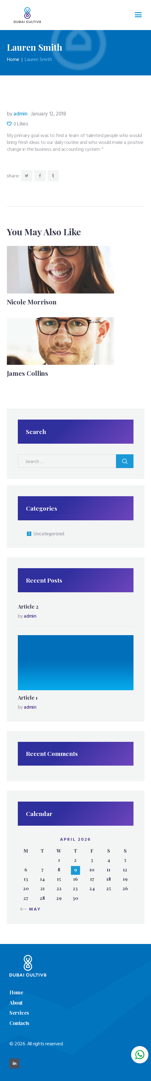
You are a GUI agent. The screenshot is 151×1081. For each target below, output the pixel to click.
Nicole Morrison (32, 302)
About (16, 1002)
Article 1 (28, 697)
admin (17, 114)
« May (32, 909)
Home (13, 60)
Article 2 (28, 606)
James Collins (27, 373)
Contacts (19, 1023)
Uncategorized (48, 534)
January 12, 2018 (48, 114)
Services (19, 1012)
